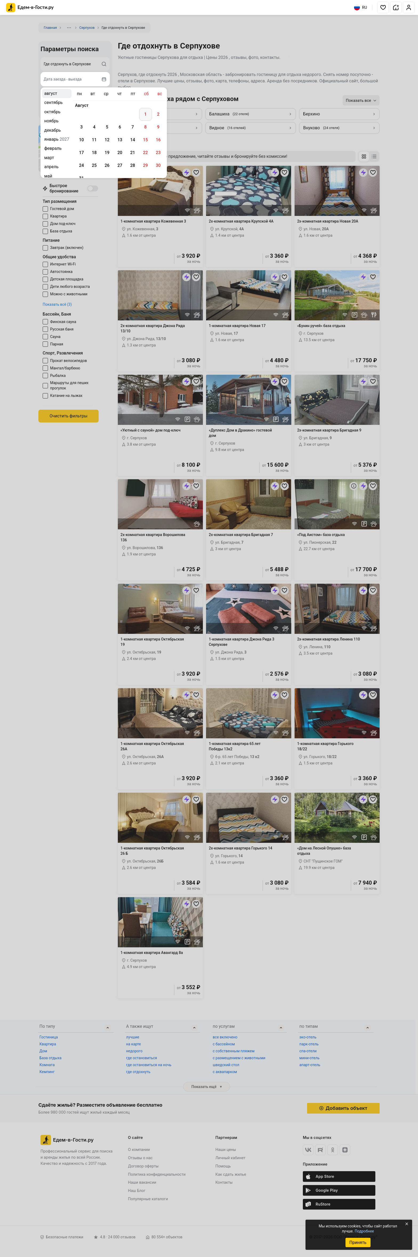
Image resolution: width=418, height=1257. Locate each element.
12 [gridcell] (106, 139)
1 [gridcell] (145, 114)
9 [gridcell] (158, 127)
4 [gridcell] (94, 127)
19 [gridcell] (106, 152)
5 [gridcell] (107, 127)
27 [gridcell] (119, 165)
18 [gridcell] (94, 152)
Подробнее (364, 1231)
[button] (383, 7)
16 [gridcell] (158, 139)
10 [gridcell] (81, 139)
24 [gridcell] (81, 165)
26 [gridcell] (106, 165)
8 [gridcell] (145, 127)
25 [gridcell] (94, 165)
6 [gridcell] (120, 127)
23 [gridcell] (158, 152)
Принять (357, 1242)
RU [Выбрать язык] (360, 7)
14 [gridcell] (132, 139)
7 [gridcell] (132, 127)
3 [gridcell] (81, 127)
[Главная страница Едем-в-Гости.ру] (30, 7)
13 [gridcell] (119, 139)
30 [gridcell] (158, 165)
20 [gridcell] (119, 152)
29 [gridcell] (145, 165)
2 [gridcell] (158, 114)
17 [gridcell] (81, 152)
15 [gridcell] (145, 139)
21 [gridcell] (132, 152)
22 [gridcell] (145, 152)
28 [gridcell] (132, 165)
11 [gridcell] (94, 139)
